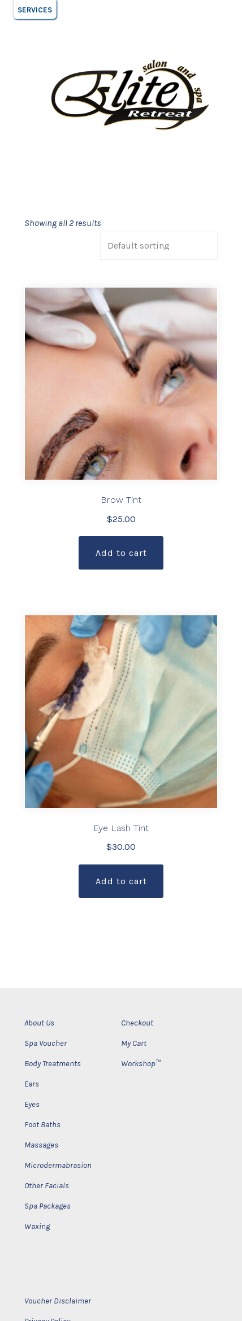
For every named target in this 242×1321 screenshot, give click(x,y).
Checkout (137, 1023)
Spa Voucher (45, 1043)
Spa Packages (47, 1206)
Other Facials (46, 1185)
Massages (41, 1145)
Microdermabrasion (58, 1165)
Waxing (37, 1226)
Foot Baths (42, 1124)
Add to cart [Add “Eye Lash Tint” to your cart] (121, 881)
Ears (31, 1084)
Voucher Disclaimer (57, 1301)
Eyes (32, 1104)
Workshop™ (141, 1063)
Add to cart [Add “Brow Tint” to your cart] (121, 552)
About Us (39, 1023)
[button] (35, 9)
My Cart (133, 1043)
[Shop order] (159, 246)
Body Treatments (52, 1063)
